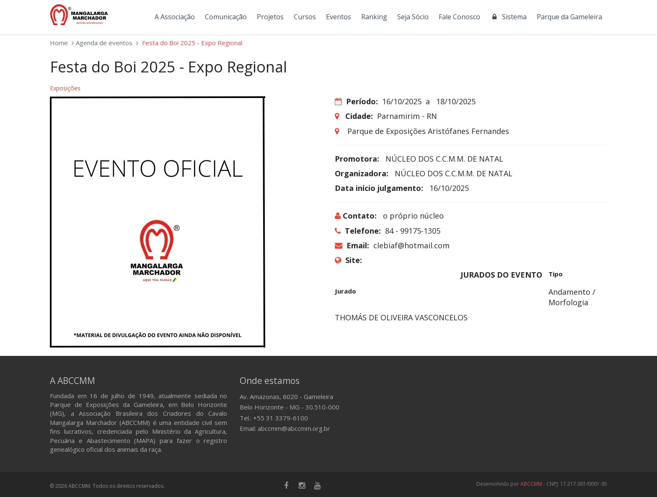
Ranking (374, 16)
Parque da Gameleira (569, 16)
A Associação (175, 16)
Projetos (270, 16)
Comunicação (226, 16)
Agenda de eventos (104, 43)
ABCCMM (531, 483)
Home (59, 43)
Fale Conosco (459, 16)
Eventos (338, 16)
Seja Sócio (413, 16)
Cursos (305, 16)
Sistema (508, 16)
